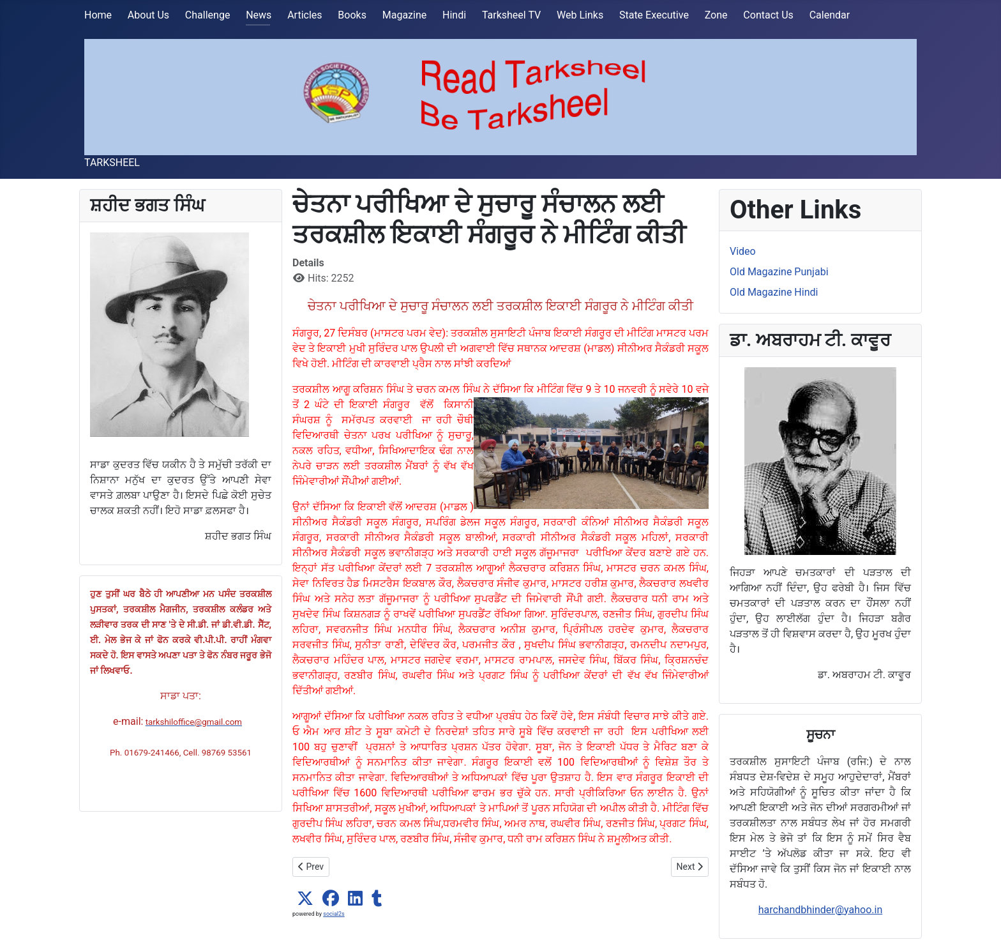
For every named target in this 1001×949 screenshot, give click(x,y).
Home (98, 15)
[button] (305, 898)
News (258, 15)
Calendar (829, 15)
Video (743, 251)
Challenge (207, 15)
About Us (148, 15)
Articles (304, 15)
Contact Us (768, 15)
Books (352, 15)
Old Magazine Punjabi (779, 272)
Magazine (404, 15)
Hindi (454, 15)
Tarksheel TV (511, 15)
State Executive (654, 15)
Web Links (580, 15)
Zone (716, 15)
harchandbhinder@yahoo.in (820, 910)
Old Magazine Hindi (774, 292)
